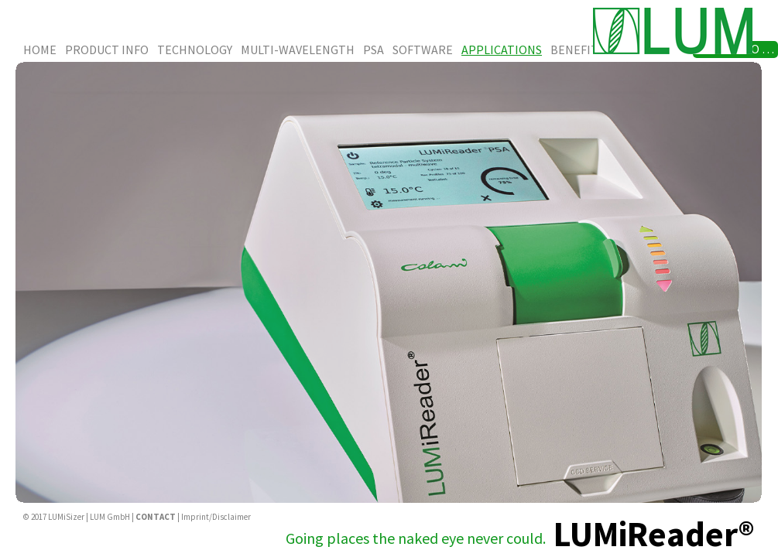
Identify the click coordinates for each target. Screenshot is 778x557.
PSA (373, 49)
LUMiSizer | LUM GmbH (89, 516)
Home (40, 49)
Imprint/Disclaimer (216, 516)
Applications (501, 49)
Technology (194, 49)
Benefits (577, 49)
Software (422, 49)
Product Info (107, 49)
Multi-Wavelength (298, 49)
